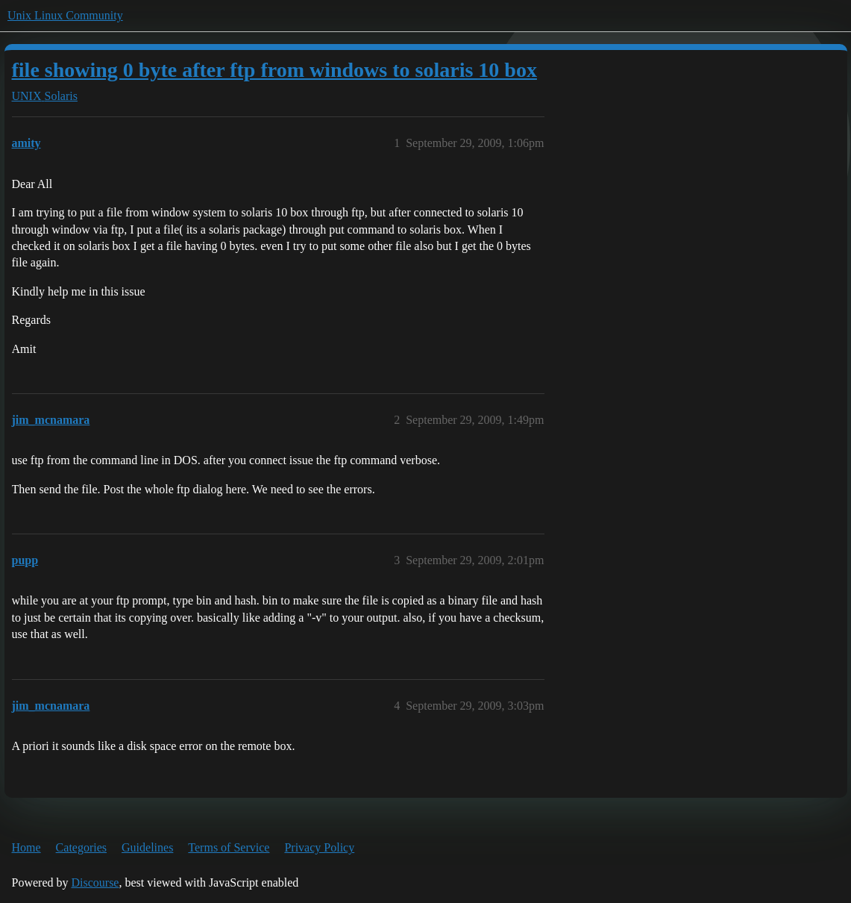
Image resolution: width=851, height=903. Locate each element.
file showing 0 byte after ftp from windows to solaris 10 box (274, 69)
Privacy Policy (319, 847)
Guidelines (147, 847)
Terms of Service (228, 847)
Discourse (95, 882)
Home (26, 847)
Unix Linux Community (65, 15)
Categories (81, 847)
